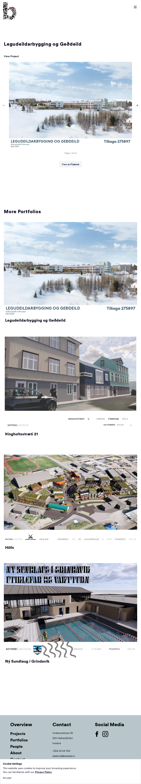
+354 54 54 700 (61, 750)
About (15, 753)
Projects (17, 733)
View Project (11, 56)
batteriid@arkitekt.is (63, 756)
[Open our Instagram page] (106, 734)
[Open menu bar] (135, 7)
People (16, 746)
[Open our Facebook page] (98, 734)
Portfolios (19, 740)
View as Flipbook (70, 164)
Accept (7, 777)
